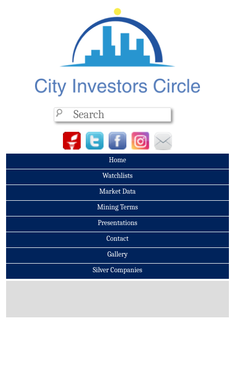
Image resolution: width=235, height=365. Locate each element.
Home (117, 160)
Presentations (117, 222)
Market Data (117, 191)
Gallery (117, 254)
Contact (117, 238)
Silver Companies (117, 270)
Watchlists (118, 175)
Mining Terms (117, 207)
